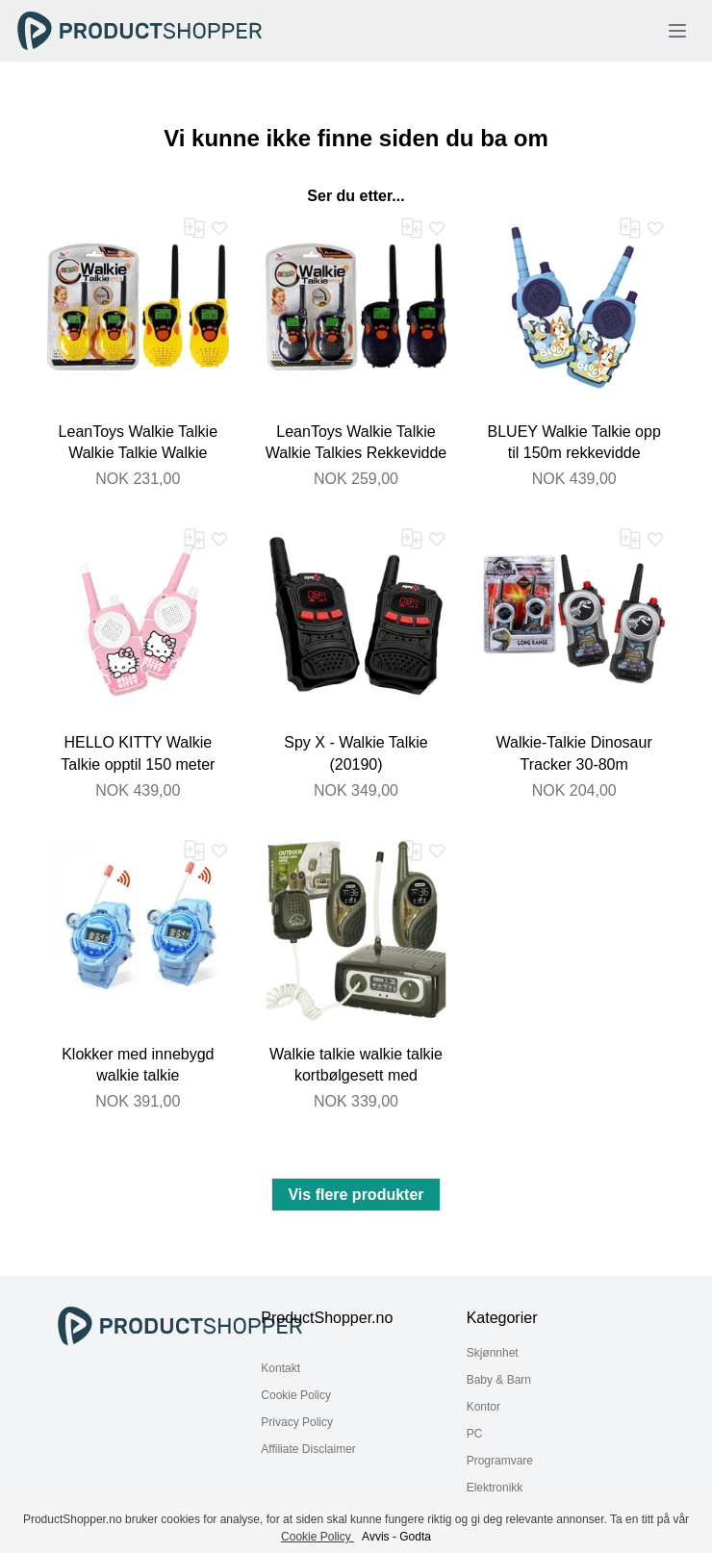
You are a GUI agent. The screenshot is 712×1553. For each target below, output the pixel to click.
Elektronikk (495, 1487)
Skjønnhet (493, 1353)
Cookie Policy (296, 1395)
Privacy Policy (297, 1422)
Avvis (375, 1536)
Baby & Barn (499, 1380)
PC (475, 1433)
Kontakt (280, 1368)
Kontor (483, 1406)
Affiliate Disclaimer (308, 1449)
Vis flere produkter (355, 1194)
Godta (415, 1536)
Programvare (500, 1460)
